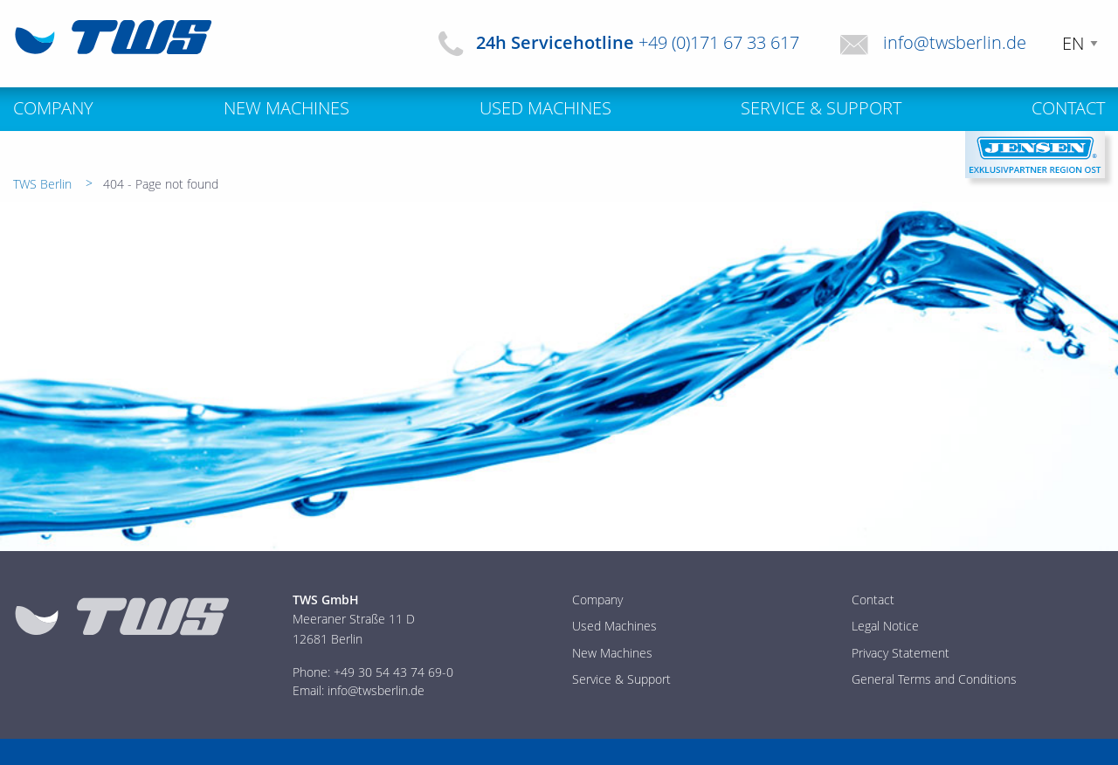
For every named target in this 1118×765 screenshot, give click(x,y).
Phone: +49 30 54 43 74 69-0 (373, 672)
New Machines (612, 652)
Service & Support (621, 679)
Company (597, 599)
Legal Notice (885, 625)
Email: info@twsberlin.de (358, 690)
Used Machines (614, 625)
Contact (873, 599)
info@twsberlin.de (954, 42)
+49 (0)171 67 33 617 (718, 42)
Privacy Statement (900, 652)
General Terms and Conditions (934, 679)
